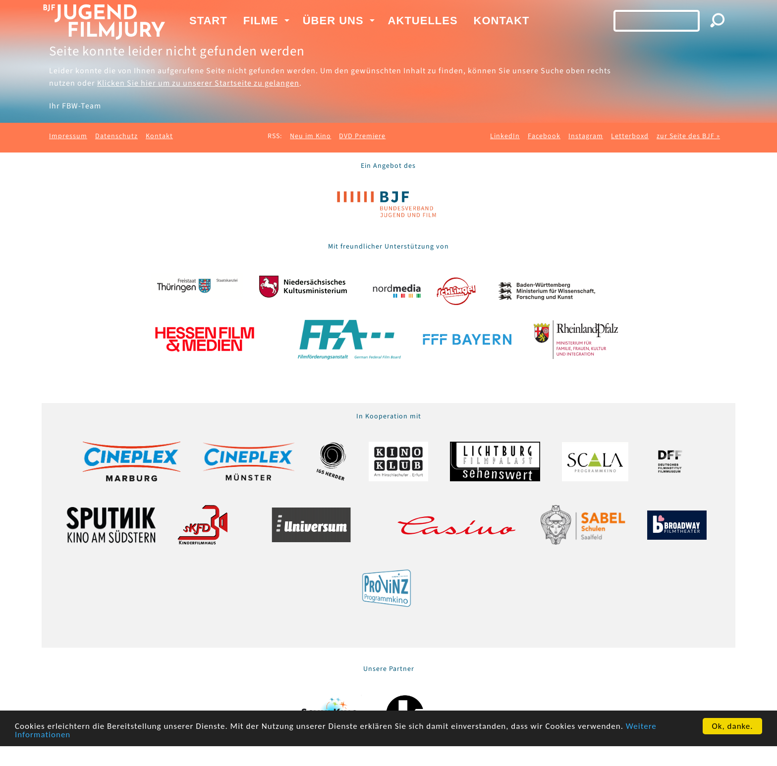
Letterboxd (630, 136)
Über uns (333, 20)
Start (208, 20)
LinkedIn (505, 136)
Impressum (68, 136)
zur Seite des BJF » (688, 136)
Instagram (585, 136)
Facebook (544, 136)
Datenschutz (116, 136)
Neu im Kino (310, 136)
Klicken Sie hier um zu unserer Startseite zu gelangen (198, 83)
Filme (260, 20)
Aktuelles (423, 20)
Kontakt (502, 20)
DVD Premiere (362, 136)
